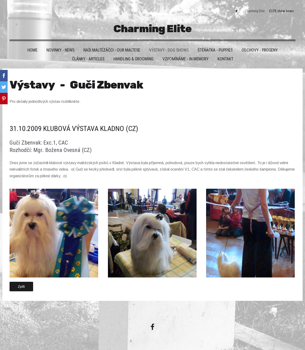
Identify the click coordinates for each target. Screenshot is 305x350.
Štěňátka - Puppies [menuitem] (215, 50)
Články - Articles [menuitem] (88, 59)
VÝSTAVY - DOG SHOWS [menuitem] (168, 50)
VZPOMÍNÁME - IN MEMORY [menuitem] (185, 59)
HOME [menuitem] (32, 50)
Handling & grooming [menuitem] (133, 59)
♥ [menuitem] (236, 11)
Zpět (21, 286)
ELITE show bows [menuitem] (281, 11)
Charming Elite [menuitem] (255, 11)
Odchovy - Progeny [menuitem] (260, 50)
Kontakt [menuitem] (225, 59)
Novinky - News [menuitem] (60, 50)
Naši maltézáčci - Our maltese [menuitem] (111, 50)
